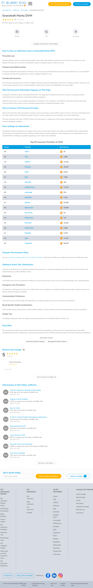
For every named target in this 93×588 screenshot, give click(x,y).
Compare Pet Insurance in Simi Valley (46, 44)
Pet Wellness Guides (3, 545)
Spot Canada (80, 497)
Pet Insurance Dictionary (4, 563)
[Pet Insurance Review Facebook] (48, 575)
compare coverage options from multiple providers (25, 257)
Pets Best (28, 223)
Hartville (28, 182)
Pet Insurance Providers (3, 527)
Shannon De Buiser (15, 362)
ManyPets (28, 197)
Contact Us (8, 575)
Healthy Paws (30, 187)
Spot (26, 238)
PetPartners (29, 218)
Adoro (27, 152)
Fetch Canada (81, 494)
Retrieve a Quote (81, 4)
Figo (26, 177)
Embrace (28, 167)
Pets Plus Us (80, 510)
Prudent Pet (29, 228)
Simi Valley (24, 10)
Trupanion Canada (82, 507)
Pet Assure (29, 213)
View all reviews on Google (46, 377)
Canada (29, 513)
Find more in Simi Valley (46, 463)
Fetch (27, 172)
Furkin (78, 500)
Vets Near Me (6, 10)
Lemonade (28, 192)
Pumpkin (28, 233)
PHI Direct (79, 503)
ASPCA (27, 162)
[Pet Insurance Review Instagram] (60, 575)
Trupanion (28, 243)
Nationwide (29, 208)
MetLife (27, 203)
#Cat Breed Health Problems (35, 341)
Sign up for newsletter (25, 575)
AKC (26, 157)
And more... (57, 554)
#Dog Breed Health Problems (57, 341)
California (16, 10)
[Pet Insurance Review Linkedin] (54, 575)
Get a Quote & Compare (60, 4)
